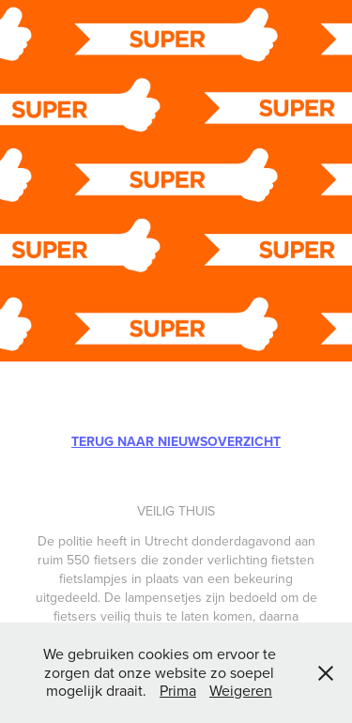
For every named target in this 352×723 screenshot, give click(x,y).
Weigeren (240, 690)
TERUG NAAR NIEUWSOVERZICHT (176, 441)
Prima (178, 690)
